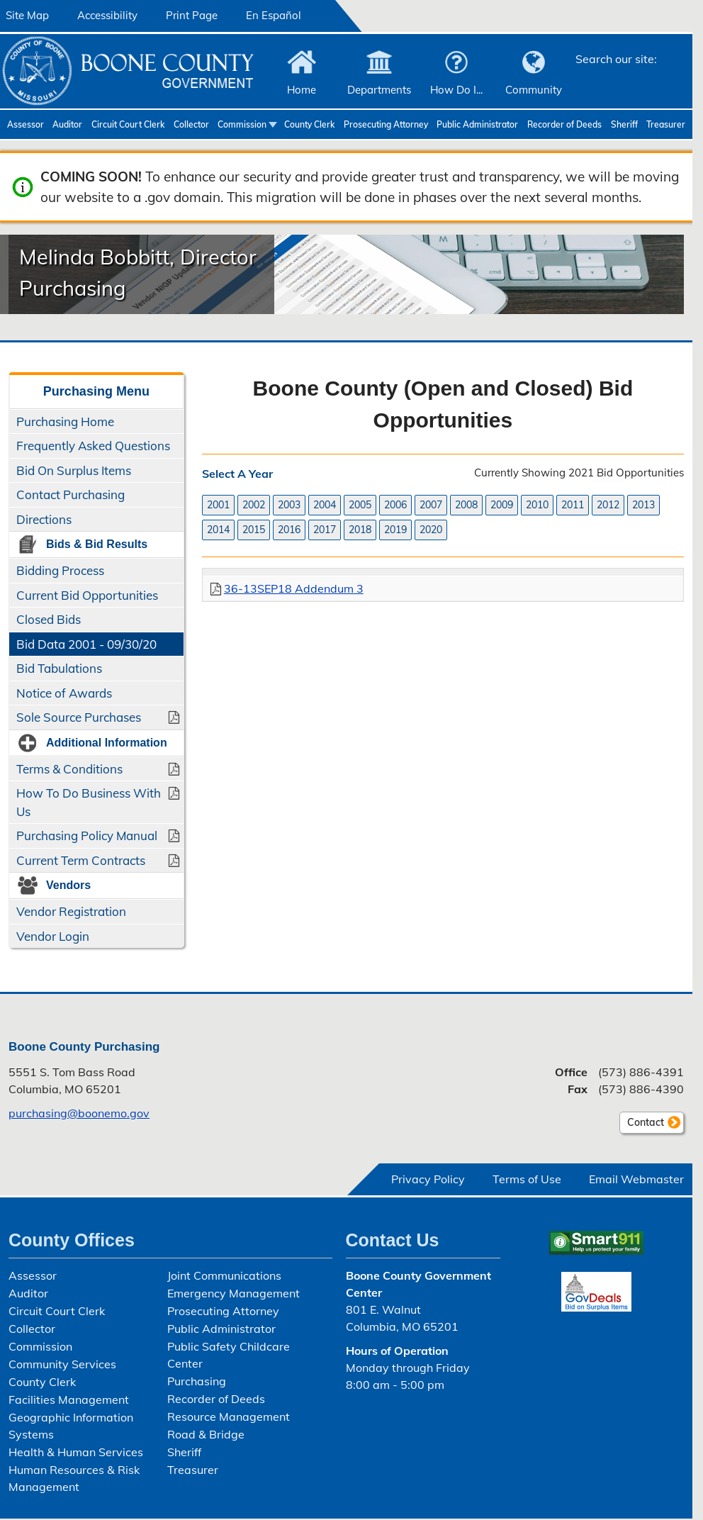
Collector (191, 124)
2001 (218, 504)
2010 (537, 504)
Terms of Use (527, 1179)
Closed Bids (48, 619)
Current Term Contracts (80, 860)
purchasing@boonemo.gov (79, 1113)
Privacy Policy (428, 1179)
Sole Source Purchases (78, 717)
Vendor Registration (71, 911)
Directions (44, 519)
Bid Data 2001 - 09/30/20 (86, 644)
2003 (289, 504)
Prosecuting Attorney (386, 124)
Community (533, 89)
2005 (360, 504)
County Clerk (309, 124)
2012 (608, 504)
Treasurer (665, 124)
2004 (324, 504)
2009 (501, 504)
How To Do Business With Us (88, 802)
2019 (395, 529)
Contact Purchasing (70, 494)
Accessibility (107, 15)
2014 (218, 529)
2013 (643, 504)
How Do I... (456, 89)
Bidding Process (60, 570)
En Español (273, 15)
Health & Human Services (76, 1452)
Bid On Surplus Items (73, 470)
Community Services (62, 1364)
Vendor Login (52, 936)
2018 (360, 529)
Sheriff (624, 124)
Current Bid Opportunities (87, 595)
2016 (289, 529)
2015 (253, 529)
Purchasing (196, 1381)
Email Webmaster (636, 1179)
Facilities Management (69, 1399)
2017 (324, 529)
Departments (379, 89)
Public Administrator (477, 124)
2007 (431, 504)
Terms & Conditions (69, 768)
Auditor (67, 124)
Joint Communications (224, 1275)
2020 (431, 529)
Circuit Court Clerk (127, 124)
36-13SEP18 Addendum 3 (294, 588)
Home (301, 89)
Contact (641, 1124)
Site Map (27, 15)
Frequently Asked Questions (93, 445)
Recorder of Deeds (564, 124)
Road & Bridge (205, 1434)
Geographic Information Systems (71, 1425)
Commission (242, 124)
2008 (466, 504)
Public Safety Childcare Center (228, 1354)
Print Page (192, 15)
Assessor (25, 124)
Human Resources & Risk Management (74, 1478)
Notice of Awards (64, 693)
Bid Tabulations (59, 668)
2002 (253, 504)
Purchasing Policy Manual (86, 835)
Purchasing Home (65, 421)
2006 (395, 504)
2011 (572, 504)
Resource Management (228, 1416)
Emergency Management (233, 1293)
